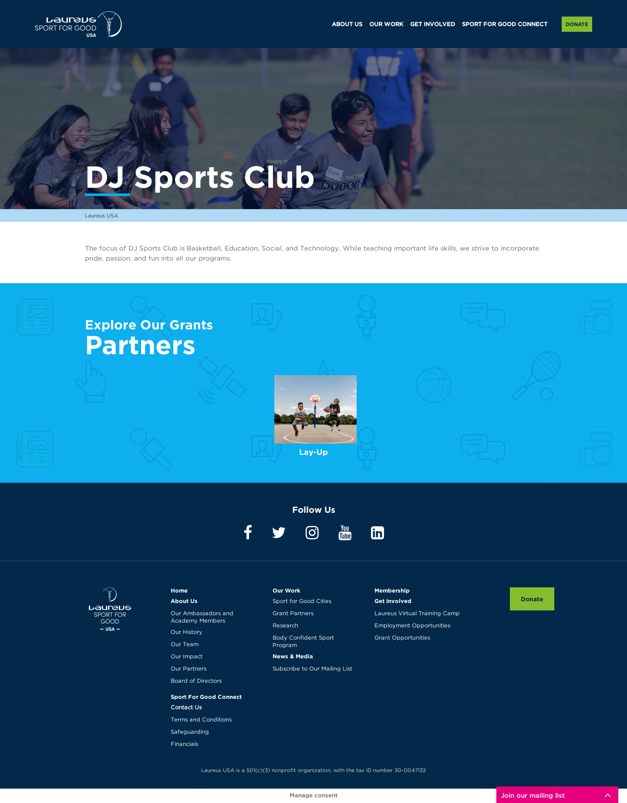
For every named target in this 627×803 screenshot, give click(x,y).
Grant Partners (293, 613)
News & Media (293, 656)
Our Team (185, 644)
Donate (577, 24)
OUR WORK (386, 24)
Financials (184, 744)
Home (179, 590)
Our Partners (188, 669)
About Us (184, 601)
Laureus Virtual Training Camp (417, 613)
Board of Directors (196, 681)
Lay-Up (313, 452)
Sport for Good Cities (302, 601)
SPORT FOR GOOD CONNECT (504, 24)
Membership (392, 590)
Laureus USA (78, 24)
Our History (186, 632)
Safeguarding (190, 732)
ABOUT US (347, 24)
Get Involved (392, 601)
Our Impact (186, 656)
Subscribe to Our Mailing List (312, 669)
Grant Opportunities (402, 638)
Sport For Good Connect (206, 697)
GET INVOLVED (432, 24)
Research (285, 625)
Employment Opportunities (412, 625)
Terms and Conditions (201, 720)
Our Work (286, 590)
